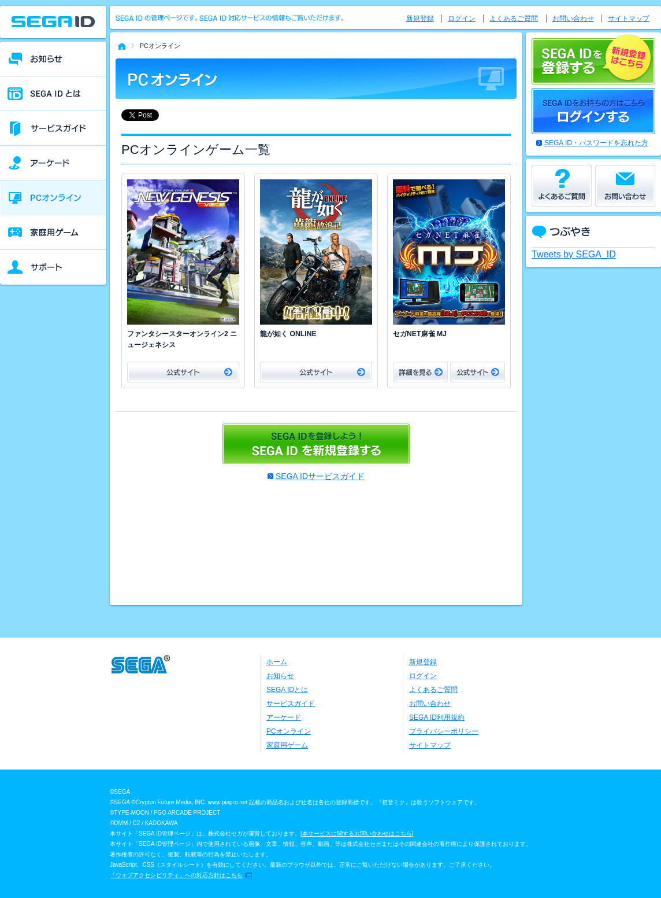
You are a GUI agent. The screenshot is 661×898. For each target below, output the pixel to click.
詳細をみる (420, 372)
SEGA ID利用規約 (437, 717)
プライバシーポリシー (443, 731)
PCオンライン (288, 731)
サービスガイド (290, 704)
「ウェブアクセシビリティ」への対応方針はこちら (176, 875)
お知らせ (280, 676)
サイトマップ (628, 18)
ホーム (276, 662)
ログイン (462, 18)
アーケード (283, 717)
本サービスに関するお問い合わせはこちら (357, 833)
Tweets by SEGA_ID (574, 254)
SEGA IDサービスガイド (320, 476)
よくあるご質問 (513, 18)
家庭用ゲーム (287, 745)
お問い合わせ (573, 18)
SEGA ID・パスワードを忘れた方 (596, 143)
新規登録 (420, 18)
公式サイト (183, 372)
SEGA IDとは (287, 690)
